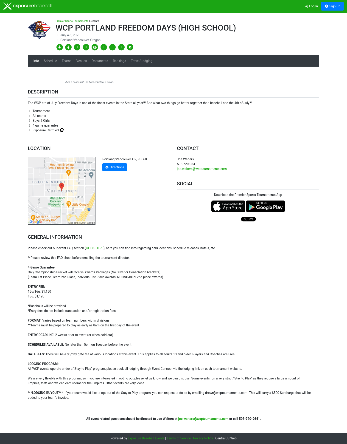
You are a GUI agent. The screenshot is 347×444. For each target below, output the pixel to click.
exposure (27, 6)
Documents (100, 61)
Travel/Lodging (141, 61)
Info (36, 61)
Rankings (119, 61)
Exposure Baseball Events (146, 438)
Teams (66, 61)
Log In (311, 6)
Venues (81, 61)
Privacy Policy (203, 438)
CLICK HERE (94, 248)
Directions (114, 167)
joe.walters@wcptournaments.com (202, 169)
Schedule (50, 61)
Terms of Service (179, 438)
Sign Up (332, 6)
